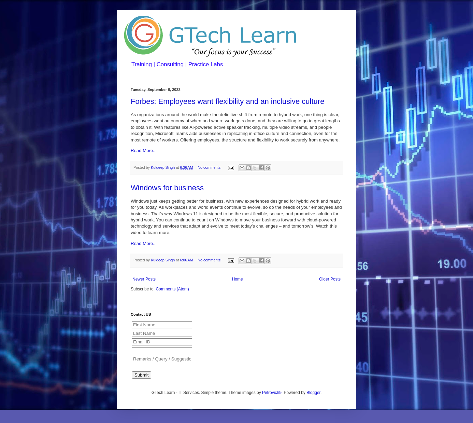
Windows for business (167, 187)
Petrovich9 (272, 392)
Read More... (144, 150)
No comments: (210, 167)
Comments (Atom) (172, 289)
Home (237, 279)
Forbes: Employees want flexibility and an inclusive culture (227, 101)
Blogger (313, 392)
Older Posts (330, 279)
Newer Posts (144, 279)
